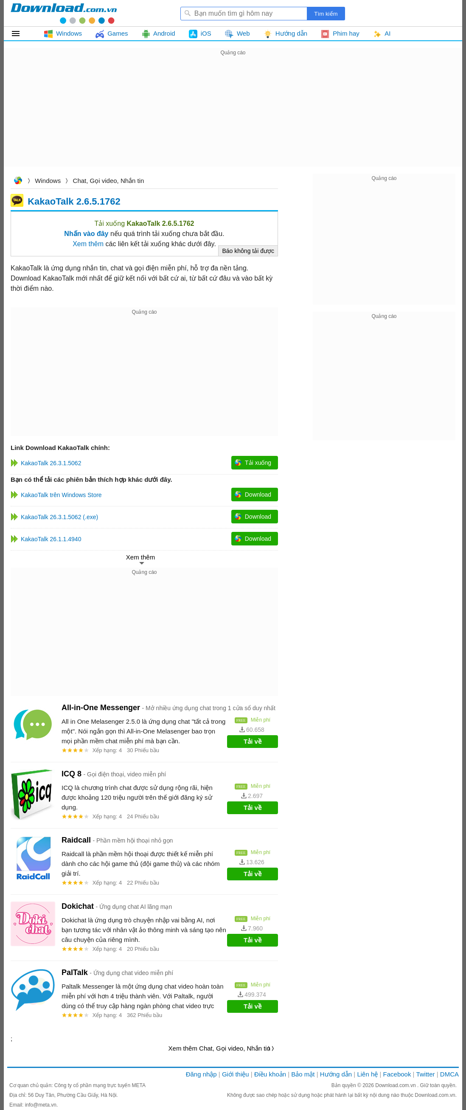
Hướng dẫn (336, 1074)
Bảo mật (302, 1074)
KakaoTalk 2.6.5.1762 (74, 201)
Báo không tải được (248, 250)
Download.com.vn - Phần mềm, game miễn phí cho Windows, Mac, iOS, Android (64, 13)
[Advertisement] (233, 117)
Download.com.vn (18, 181)
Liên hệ (367, 1074)
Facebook (397, 1074)
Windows (48, 180)
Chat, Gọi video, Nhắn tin (108, 180)
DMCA (449, 1074)
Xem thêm (88, 243)
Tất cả (20, 33)
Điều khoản (270, 1074)
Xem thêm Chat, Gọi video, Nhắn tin (219, 1048)
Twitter (425, 1074)
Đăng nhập (201, 1074)
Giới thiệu (235, 1074)
